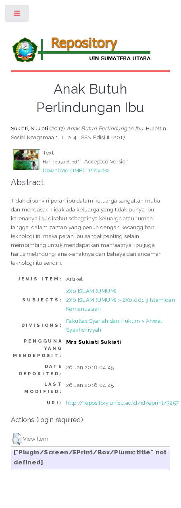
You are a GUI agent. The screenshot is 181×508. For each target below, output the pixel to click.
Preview (99, 170)
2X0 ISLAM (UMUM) (91, 291)
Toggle (17, 15)
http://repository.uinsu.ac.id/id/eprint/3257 (122, 402)
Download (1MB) (64, 170)
